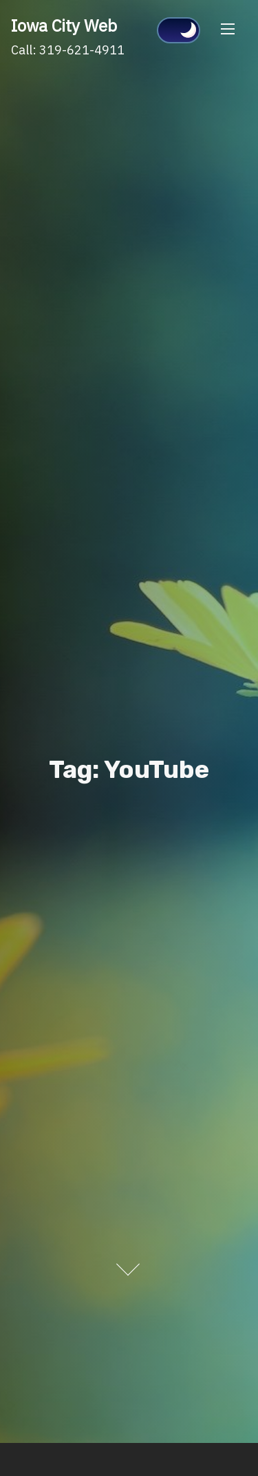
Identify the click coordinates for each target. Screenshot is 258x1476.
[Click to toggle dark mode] (178, 30)
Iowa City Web (64, 25)
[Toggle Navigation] (227, 29)
